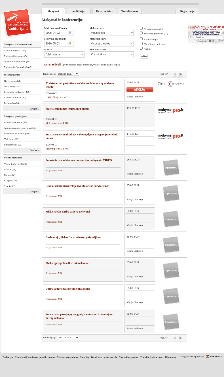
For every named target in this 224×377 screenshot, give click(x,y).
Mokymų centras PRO (57, 123)
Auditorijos (78, 11)
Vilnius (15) (10, 169)
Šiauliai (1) (9, 186)
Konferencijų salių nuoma (41, 357)
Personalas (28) (11, 103)
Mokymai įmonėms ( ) (156, 33)
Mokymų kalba (98, 49)
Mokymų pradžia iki (55, 38)
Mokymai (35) (11, 86)
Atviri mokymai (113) (15, 50)
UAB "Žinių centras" (56, 97)
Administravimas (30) (15, 97)
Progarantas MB (54, 170)
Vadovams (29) (11, 139)
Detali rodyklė (52, 64)
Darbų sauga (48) (12, 81)
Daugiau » (34, 109)
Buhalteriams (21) (13, 144)
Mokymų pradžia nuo (56, 28)
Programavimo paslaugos (192, 356)
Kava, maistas (104, 11)
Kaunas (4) (9, 175)
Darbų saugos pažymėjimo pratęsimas (68, 288)
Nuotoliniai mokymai (154, 44)
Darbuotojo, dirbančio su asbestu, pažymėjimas (73, 237)
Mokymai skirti (98, 38)
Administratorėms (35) (15, 122)
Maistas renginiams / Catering (73, 357)
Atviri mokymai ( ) (154, 28)
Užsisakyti (202, 41)
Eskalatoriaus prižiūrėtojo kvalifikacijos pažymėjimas (77, 185)
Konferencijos (151, 39)
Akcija (147, 48)
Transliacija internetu (151, 357)
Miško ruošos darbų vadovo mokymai (68, 211)
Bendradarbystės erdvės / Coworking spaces (114, 357)
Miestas (48, 49)
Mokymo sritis (97, 28)
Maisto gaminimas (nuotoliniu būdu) (67, 108)
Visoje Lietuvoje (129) (15, 163)
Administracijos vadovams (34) (20, 127)
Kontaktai (20, 357)
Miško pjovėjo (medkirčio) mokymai (67, 263)
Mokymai (53, 11)
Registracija (187, 11)
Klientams (170, 357)
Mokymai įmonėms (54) (16, 56)
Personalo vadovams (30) (17, 133)
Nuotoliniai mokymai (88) (17, 61)
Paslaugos (7, 357)
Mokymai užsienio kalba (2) (18, 67)
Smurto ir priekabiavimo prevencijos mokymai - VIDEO (79, 160)
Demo (212, 41)
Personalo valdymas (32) (16, 92)
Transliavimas (129, 11)
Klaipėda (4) (10, 180)
